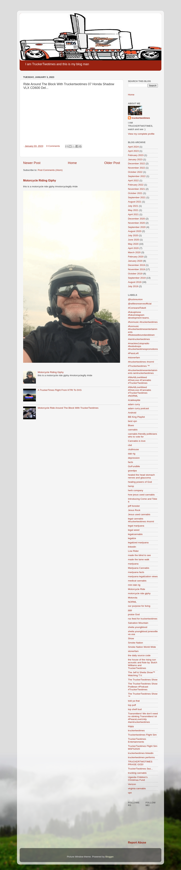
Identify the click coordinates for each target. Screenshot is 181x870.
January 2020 (135, 261)
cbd (130, 445)
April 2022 (133, 180)
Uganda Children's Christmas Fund (138, 778)
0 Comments (53, 146)
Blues (131, 425)
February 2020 (136, 256)
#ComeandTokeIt (137, 308)
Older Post (112, 163)
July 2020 (133, 235)
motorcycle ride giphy (139, 593)
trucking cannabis (137, 773)
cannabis (133, 429)
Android (132, 412)
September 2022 (137, 176)
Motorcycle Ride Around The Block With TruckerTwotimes (68, 408)
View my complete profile (141, 134)
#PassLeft (133, 353)
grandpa (132, 470)
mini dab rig (134, 585)
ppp (130, 610)
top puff (132, 705)
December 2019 (136, 265)
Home (72, 163)
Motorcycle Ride (136, 589)
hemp (131, 486)
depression (134, 458)
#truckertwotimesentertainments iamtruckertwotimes (142, 371)
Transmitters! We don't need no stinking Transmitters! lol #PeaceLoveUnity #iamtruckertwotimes (143, 718)
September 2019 (137, 278)
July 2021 (133, 206)
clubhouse (133, 449)
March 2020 (134, 252)
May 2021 (133, 210)
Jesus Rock (134, 510)
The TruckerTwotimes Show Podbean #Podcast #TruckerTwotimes (142, 686)
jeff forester (134, 506)
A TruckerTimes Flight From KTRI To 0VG (59, 390)
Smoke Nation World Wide (142, 647)
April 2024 (133, 146)
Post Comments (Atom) (50, 170)
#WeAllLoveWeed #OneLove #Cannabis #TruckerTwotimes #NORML (139, 391)
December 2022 (136, 163)
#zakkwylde (134, 400)
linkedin (132, 546)
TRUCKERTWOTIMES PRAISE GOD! (140, 763)
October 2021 (135, 193)
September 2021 (137, 197)
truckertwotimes (141, 118)
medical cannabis (137, 580)
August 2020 (134, 231)
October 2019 (135, 273)
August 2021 (134, 201)
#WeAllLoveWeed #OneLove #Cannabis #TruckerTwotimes (139, 380)
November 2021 (136, 189)
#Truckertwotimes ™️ (139, 366)
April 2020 (133, 248)
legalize (132, 538)
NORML (132, 602)
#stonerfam (134, 357)
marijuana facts (136, 572)
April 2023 (133, 151)
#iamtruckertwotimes (139, 339)
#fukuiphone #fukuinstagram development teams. (139, 315)
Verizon (132, 784)
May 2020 (133, 244)
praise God (134, 614)
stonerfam (133, 651)
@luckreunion (135, 299)
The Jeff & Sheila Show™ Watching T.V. (141, 674)
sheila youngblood (137, 627)
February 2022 (136, 184)
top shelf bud (135, 709)
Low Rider (133, 551)
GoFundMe (134, 466)
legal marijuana (136, 525)
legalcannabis (135, 534)
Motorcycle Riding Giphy (39, 180)
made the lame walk (138, 559)
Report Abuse (137, 842)
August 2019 (134, 282)
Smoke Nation (135, 642)
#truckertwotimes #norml (141, 361)
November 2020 (136, 223)
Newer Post (31, 163)
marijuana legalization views (143, 576)
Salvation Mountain (138, 623)
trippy (131, 726)
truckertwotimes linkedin (140, 753)
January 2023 (135, 159)
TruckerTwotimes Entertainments (137, 740)
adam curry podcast (138, 408)
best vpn (132, 421)
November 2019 (136, 269)
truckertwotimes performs (141, 757)
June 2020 (133, 239)
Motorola (132, 597)
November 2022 (136, 167)
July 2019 (133, 286)
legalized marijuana (138, 542)
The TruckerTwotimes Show (142, 679)
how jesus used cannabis (141, 494)
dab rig (131, 453)
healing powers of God (140, 482)
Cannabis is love (136, 441)
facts (130, 462)
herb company (135, 490)
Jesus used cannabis (139, 514)
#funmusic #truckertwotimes (142, 322)
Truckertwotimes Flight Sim (142, 734)
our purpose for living (139, 606)
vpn (130, 792)
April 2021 (133, 214)
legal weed (133, 530)
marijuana (133, 563)
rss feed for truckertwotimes (142, 618)
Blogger (109, 856)
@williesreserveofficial (139, 303)
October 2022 (135, 172)
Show (131, 638)
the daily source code (139, 655)
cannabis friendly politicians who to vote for (142, 435)
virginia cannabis (137, 788)
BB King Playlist (136, 417)
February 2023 (136, 155)
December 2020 (136, 218)
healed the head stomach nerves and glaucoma (141, 476)
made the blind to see (139, 555)
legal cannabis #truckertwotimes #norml (141, 520)
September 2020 (137, 227)
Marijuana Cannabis (138, 568)
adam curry (134, 404)
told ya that (134, 700)
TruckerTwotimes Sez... (140, 768)
